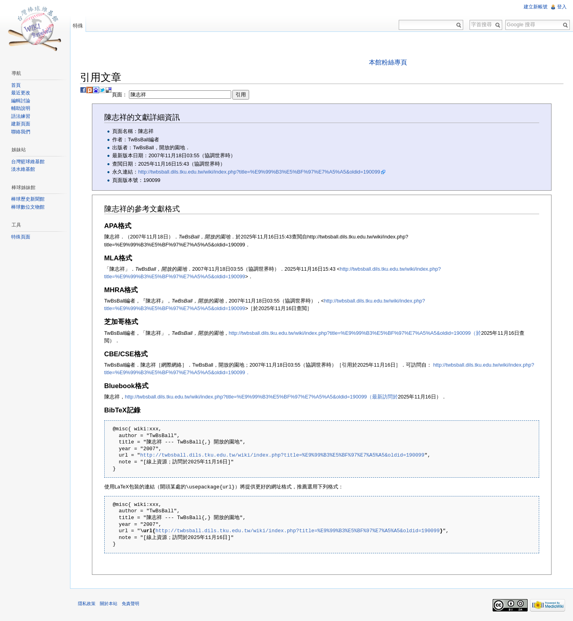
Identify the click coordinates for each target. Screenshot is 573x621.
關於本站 (108, 603)
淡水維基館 (23, 169)
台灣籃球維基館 (28, 161)
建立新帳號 (536, 7)
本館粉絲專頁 (388, 62)
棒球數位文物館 (28, 207)
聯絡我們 (20, 132)
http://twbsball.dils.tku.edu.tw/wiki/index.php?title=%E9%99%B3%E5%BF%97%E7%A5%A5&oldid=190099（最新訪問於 (261, 397)
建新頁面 (20, 124)
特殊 (78, 26)
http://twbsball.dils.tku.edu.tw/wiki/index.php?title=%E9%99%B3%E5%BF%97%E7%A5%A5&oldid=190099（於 (355, 333)
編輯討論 (20, 101)
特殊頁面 (20, 237)
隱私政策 (87, 603)
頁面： (180, 95)
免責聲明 (130, 603)
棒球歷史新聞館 (28, 199)
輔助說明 (20, 108)
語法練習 (20, 116)
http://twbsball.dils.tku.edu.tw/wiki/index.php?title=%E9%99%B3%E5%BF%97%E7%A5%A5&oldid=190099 (259, 172)
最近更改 (20, 93)
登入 (562, 7)
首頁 (16, 85)
